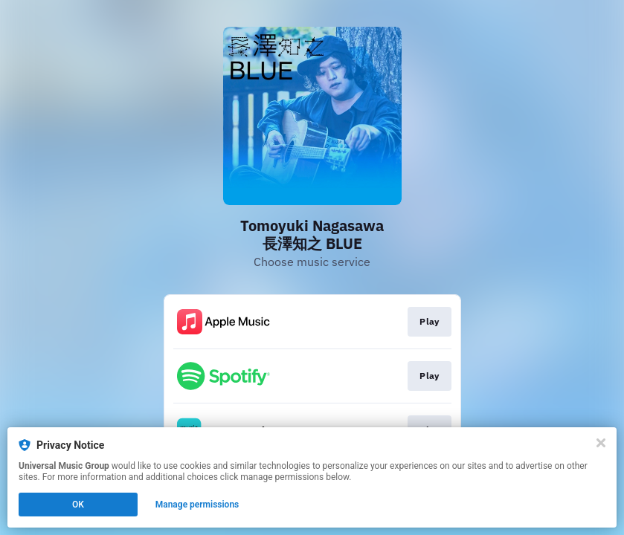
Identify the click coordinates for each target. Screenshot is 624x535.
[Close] (601, 443)
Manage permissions (197, 504)
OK (78, 504)
